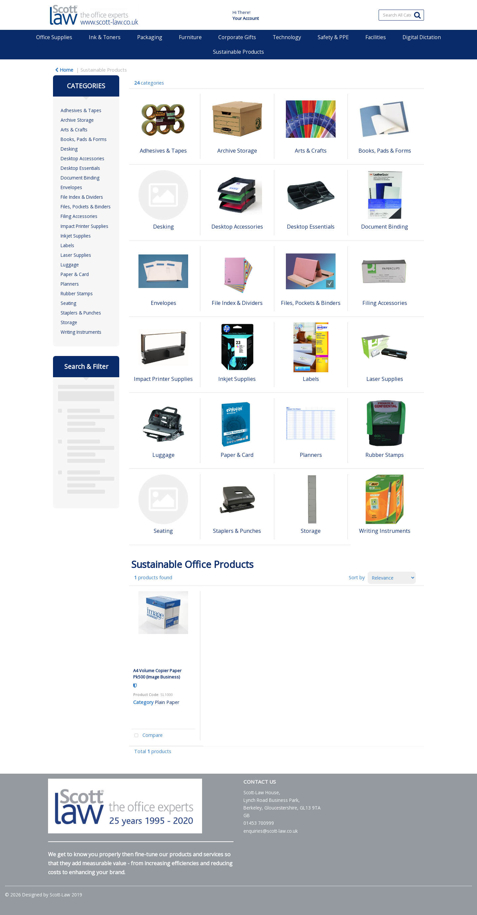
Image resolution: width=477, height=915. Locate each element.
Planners (70, 284)
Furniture (190, 37)
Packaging (149, 37)
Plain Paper (167, 702)
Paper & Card (75, 274)
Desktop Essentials (80, 168)
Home (64, 70)
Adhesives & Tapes (81, 110)
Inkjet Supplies (76, 236)
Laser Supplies (76, 255)
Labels (67, 245)
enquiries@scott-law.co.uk (270, 831)
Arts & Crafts (74, 129)
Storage (69, 322)
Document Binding (80, 178)
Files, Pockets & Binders (86, 206)
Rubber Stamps (77, 293)
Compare (147, 735)
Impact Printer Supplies (84, 226)
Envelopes (71, 187)
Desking (69, 149)
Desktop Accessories (82, 158)
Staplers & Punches (81, 313)
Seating (68, 303)
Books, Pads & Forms (84, 139)
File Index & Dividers (82, 197)
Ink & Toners (105, 37)
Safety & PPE (333, 37)
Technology (287, 37)
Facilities (375, 37)
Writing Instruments (81, 332)
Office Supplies (54, 37)
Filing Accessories (79, 216)
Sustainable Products (238, 51)
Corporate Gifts (237, 37)
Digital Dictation (421, 37)
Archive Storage (77, 120)
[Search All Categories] (401, 15)
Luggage (70, 264)
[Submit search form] (417, 14)
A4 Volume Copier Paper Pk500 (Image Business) (157, 674)
